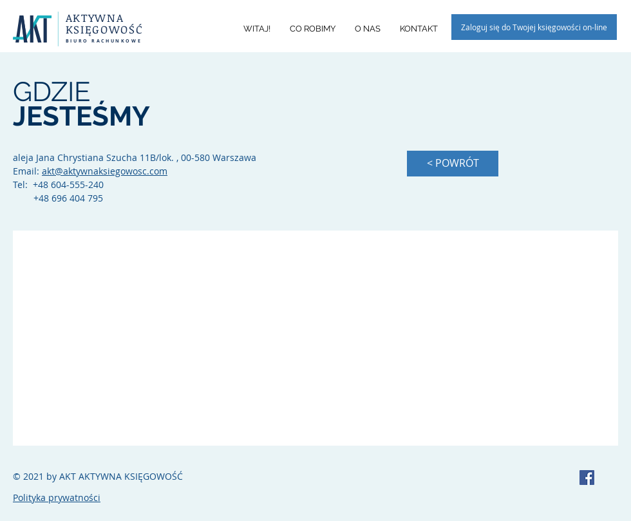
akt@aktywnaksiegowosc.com (104, 171)
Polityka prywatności (56, 497)
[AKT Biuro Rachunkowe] (586, 477)
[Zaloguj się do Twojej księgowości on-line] (534, 27)
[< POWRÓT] (452, 163)
